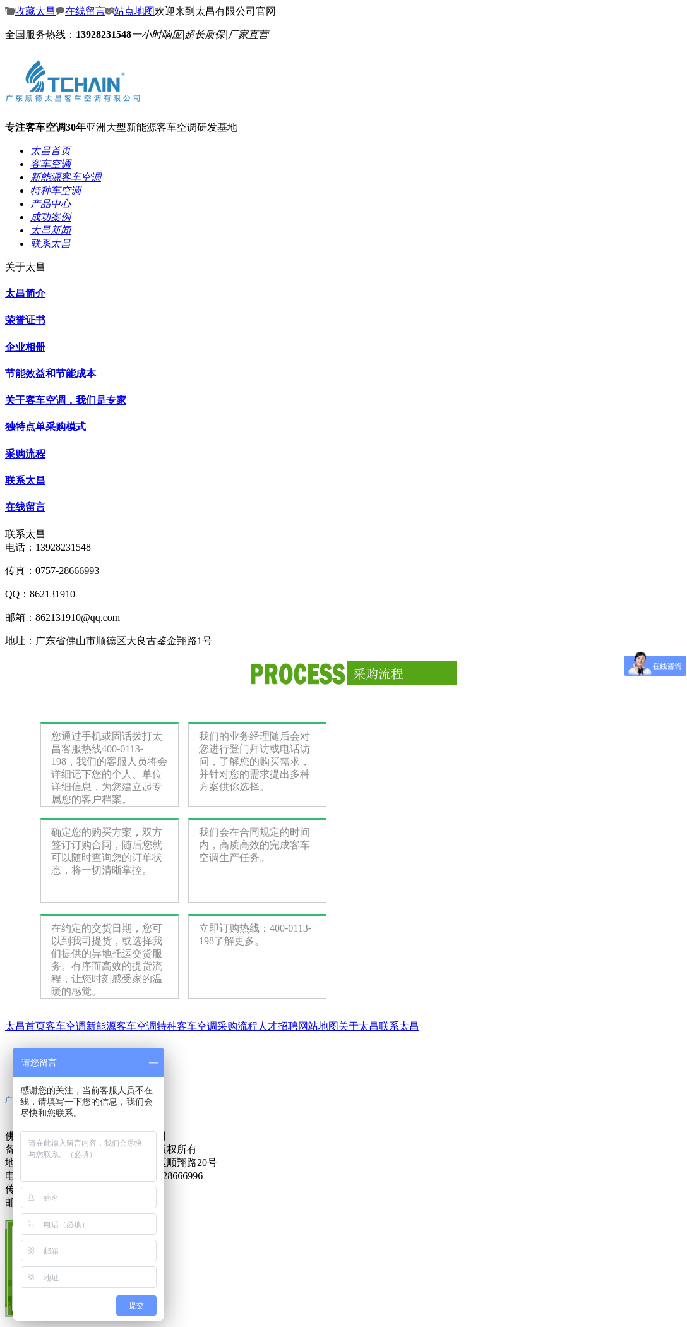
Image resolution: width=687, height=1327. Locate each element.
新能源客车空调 (121, 1026)
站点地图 (130, 11)
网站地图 (318, 1026)
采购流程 (25, 453)
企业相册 (25, 347)
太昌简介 (25, 293)
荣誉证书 (25, 320)
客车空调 (65, 1026)
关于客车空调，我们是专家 (65, 400)
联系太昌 (25, 480)
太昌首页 (25, 1026)
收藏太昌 (30, 11)
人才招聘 (278, 1026)
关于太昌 (358, 1026)
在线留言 (80, 11)
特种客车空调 (187, 1026)
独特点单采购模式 (45, 426)
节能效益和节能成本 (50, 373)
